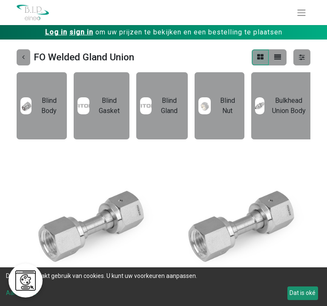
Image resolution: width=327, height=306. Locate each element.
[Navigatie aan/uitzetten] (301, 12)
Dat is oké (303, 292)
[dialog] (163, 286)
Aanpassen (21, 292)
